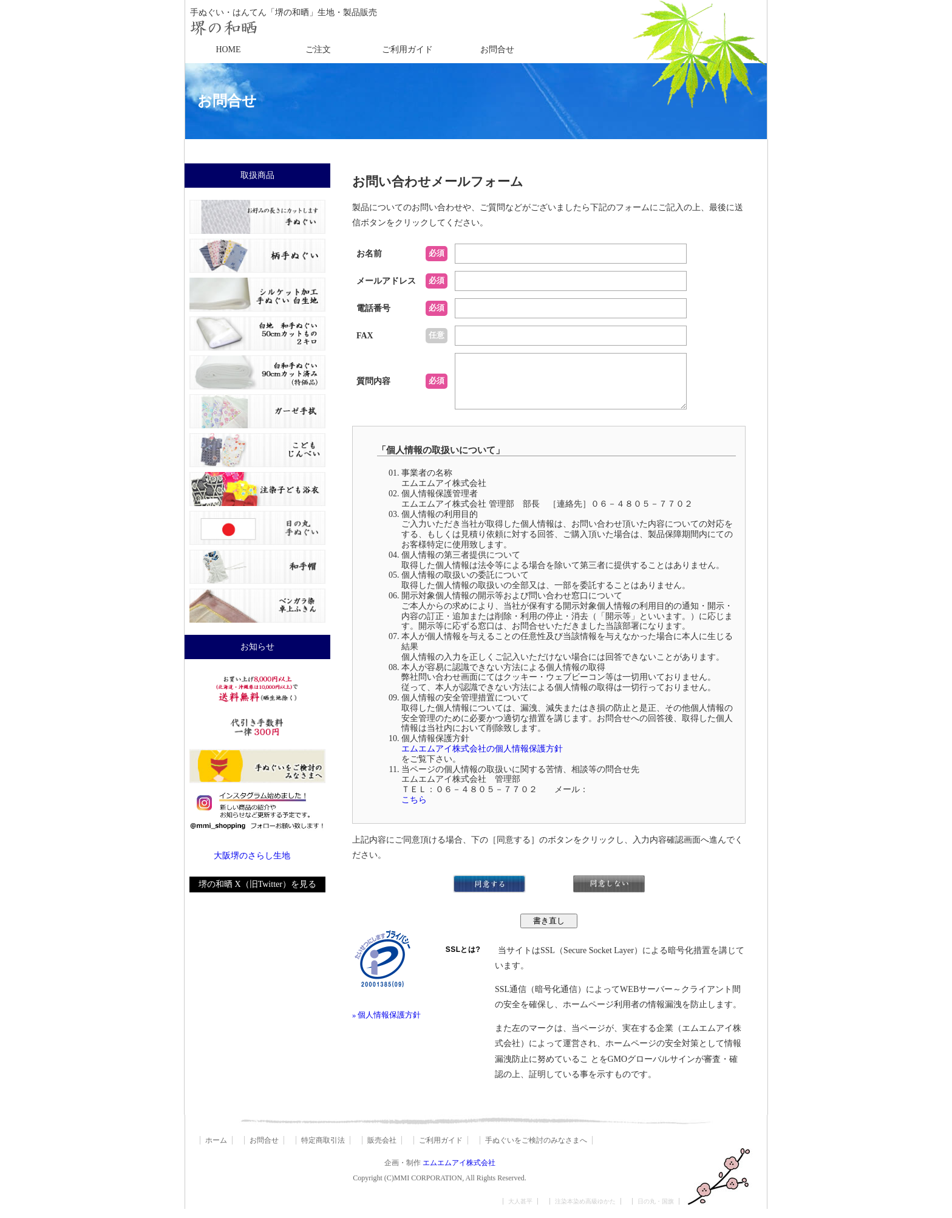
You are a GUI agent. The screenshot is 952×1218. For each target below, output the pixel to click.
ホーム (216, 1149)
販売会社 (381, 1149)
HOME (228, 49)
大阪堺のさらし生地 (252, 855)
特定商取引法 (323, 1149)
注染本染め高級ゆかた (585, 1210)
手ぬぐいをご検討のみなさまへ (536, 1149)
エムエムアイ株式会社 (459, 1172)
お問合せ (497, 49)
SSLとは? (463, 958)
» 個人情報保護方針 (386, 1024)
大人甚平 (520, 1210)
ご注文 (318, 49)
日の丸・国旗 (656, 1210)
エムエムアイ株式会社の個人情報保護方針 (482, 757)
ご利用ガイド (407, 49)
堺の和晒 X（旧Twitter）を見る (257, 884)
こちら (414, 808)
